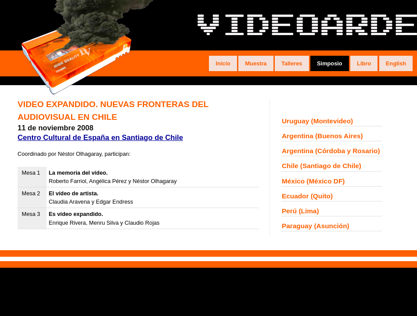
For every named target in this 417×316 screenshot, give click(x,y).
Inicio (223, 63)
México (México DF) (313, 181)
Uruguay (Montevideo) (317, 121)
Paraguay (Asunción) (315, 226)
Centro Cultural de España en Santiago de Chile (100, 137)
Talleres (291, 63)
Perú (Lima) (300, 211)
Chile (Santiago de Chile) (321, 165)
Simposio (329, 63)
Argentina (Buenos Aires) (322, 136)
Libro (364, 63)
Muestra (255, 63)
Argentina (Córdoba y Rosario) (331, 150)
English (396, 63)
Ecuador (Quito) (307, 196)
